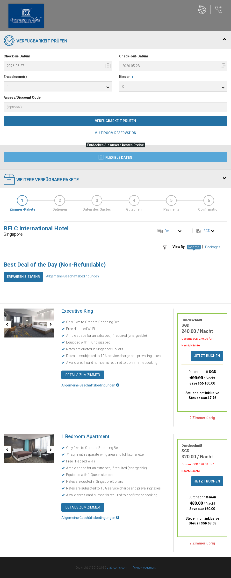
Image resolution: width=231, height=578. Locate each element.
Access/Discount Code (22, 97)
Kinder (127, 77)
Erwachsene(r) (15, 77)
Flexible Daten (115, 157)
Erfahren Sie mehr (23, 277)
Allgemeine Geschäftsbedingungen (72, 276)
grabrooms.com (117, 567)
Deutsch (171, 231)
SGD (206, 231)
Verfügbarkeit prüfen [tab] (115, 41)
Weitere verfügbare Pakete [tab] (115, 180)
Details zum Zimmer (82, 375)
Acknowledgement (144, 567)
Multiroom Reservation (115, 133)
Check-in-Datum (17, 56)
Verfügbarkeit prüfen (115, 121)
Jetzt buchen (207, 356)
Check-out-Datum (133, 56)
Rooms (194, 247)
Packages (212, 247)
